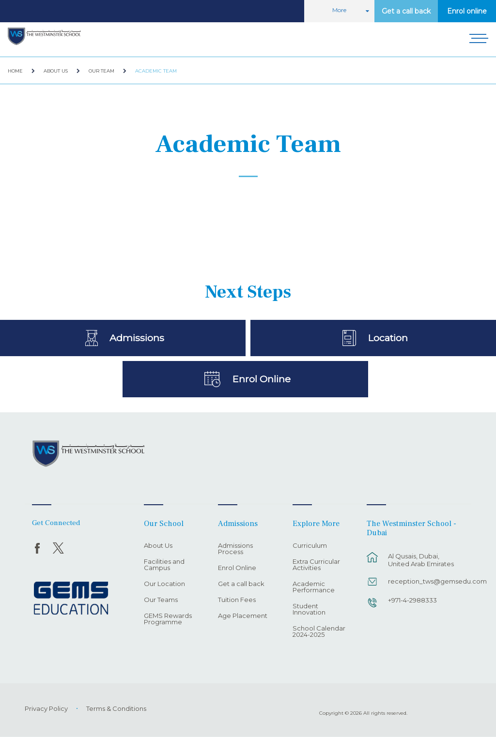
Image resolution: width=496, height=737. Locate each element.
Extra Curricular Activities (316, 565)
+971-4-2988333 (412, 600)
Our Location (164, 584)
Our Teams (161, 600)
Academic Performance (314, 587)
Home (15, 71)
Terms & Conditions (116, 708)
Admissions (136, 338)
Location (388, 338)
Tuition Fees (237, 600)
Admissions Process (235, 549)
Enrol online (467, 11)
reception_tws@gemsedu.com (424, 581)
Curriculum (310, 545)
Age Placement (242, 616)
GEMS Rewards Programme (168, 619)
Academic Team (156, 71)
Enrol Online (261, 379)
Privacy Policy (46, 708)
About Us (56, 71)
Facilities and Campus (164, 565)
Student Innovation (309, 609)
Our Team (101, 71)
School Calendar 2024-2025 (319, 631)
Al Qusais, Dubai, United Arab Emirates (421, 560)
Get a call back (406, 11)
